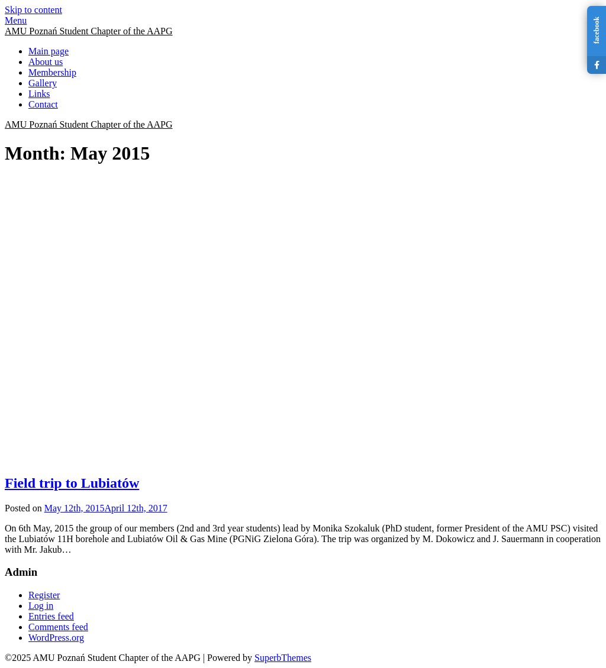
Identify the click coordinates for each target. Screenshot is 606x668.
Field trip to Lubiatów (72, 483)
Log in (40, 606)
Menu (16, 20)
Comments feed (58, 627)
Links (39, 94)
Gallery (42, 83)
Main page (48, 51)
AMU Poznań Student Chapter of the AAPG (89, 31)
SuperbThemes (282, 658)
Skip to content (33, 10)
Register (44, 595)
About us (45, 62)
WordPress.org (56, 638)
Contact (43, 104)
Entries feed (51, 616)
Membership (52, 72)
